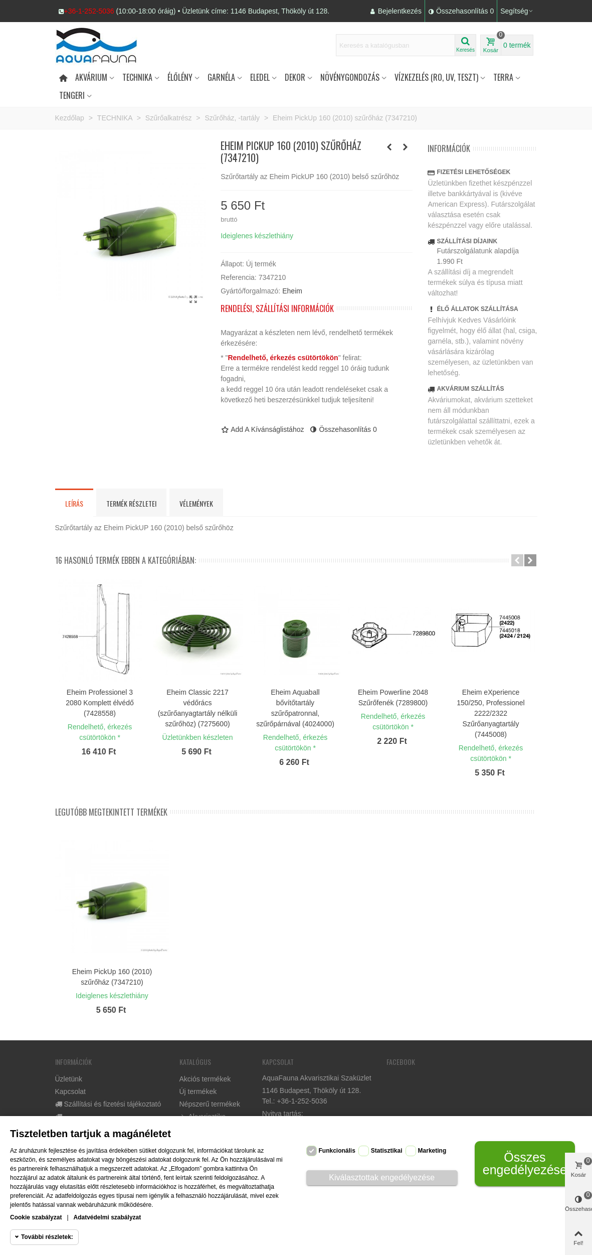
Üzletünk (68, 1079)
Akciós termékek (205, 1079)
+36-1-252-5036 (89, 11)
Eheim (292, 291)
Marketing (432, 1150)
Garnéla (221, 77)
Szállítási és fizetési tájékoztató (108, 1104)
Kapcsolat (70, 1091)
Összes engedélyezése (525, 1163)
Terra (503, 77)
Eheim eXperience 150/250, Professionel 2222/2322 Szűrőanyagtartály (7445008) (490, 713)
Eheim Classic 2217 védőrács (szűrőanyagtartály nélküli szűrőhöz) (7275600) (198, 708)
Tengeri (72, 95)
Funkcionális (337, 1150)
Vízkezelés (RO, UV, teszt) (436, 77)
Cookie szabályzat (36, 1217)
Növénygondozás (349, 77)
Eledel (260, 77)
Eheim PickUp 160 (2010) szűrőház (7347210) (112, 977)
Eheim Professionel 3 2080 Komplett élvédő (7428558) (99, 702)
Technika (137, 77)
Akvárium (91, 77)
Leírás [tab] (74, 503)
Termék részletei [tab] (131, 503)
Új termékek (198, 1091)
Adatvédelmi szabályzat (107, 1217)
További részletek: (47, 1236)
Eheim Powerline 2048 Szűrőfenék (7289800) (393, 697)
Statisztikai (387, 1150)
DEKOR (295, 77)
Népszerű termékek (209, 1104)
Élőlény (179, 77)
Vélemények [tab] (196, 503)
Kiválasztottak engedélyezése (382, 1177)
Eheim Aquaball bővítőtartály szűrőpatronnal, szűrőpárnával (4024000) (295, 708)
